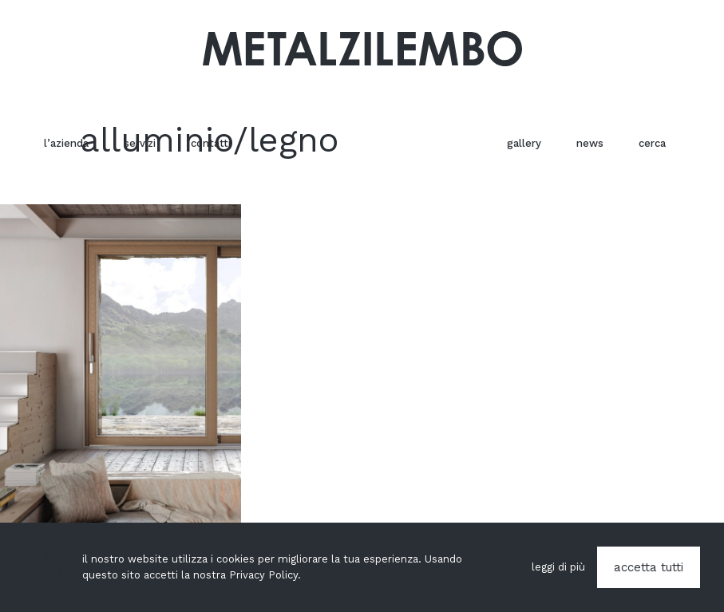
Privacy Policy (263, 575)
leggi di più (558, 567)
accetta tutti (648, 567)
